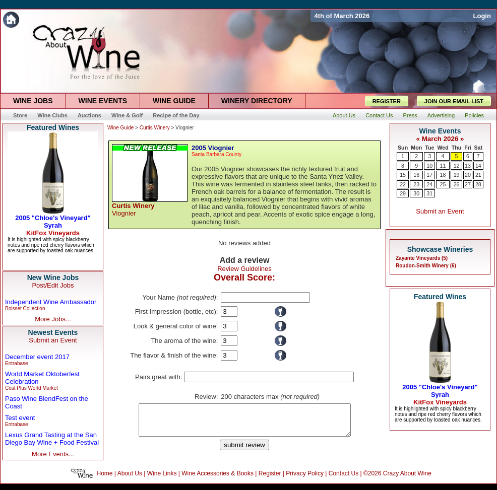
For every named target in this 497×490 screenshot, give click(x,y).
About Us (129, 479)
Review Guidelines (244, 268)
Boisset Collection (25, 308)
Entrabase (16, 363)
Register (270, 479)
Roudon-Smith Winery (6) (426, 265)
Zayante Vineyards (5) (422, 258)
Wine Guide (120, 127)
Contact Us (343, 479)
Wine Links (162, 479)
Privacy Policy (305, 479)
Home (105, 479)
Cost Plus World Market (31, 388)
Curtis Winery (155, 127)
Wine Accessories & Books (217, 479)
